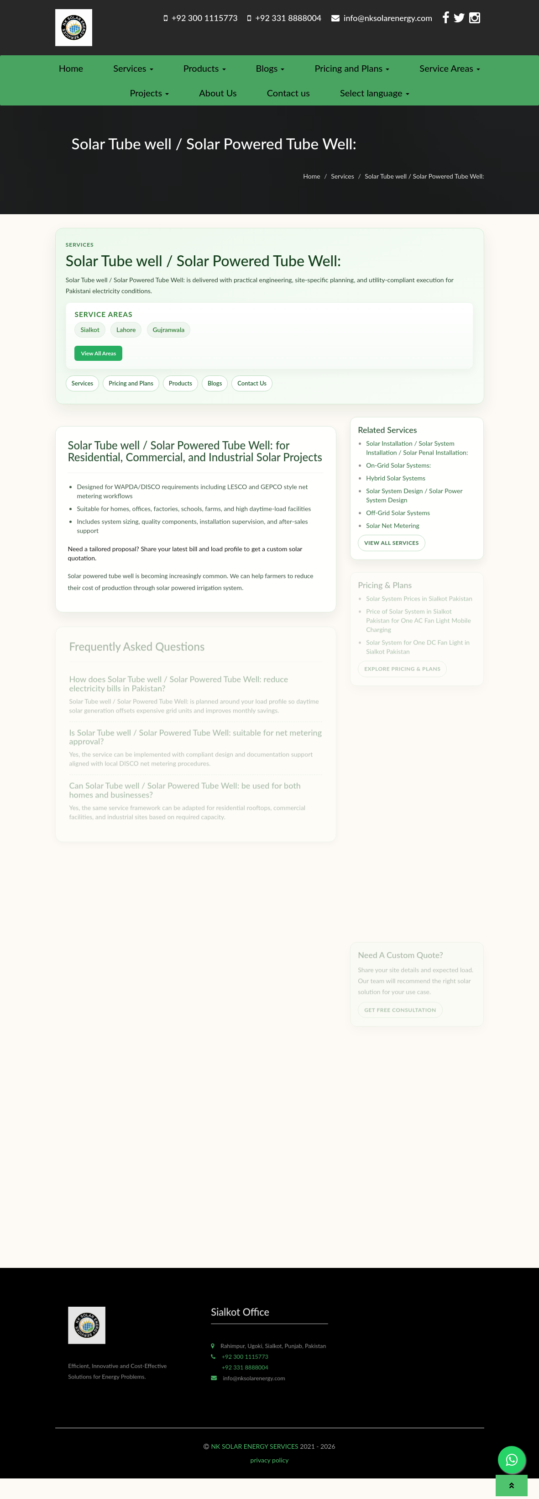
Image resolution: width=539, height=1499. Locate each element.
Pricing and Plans (351, 72)
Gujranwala (171, 339)
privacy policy (270, 1480)
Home (71, 72)
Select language (374, 96)
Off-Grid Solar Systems (398, 527)
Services (133, 72)
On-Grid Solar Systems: (398, 480)
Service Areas (449, 72)
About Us (217, 96)
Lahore (127, 339)
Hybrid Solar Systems (395, 492)
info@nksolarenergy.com (381, 18)
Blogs (270, 72)
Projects (149, 96)
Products (204, 72)
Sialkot (91, 339)
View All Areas (100, 362)
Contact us (288, 96)
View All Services (391, 557)
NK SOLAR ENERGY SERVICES (254, 1467)
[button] (512, 1485)
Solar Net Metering (392, 540)
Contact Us (252, 393)
